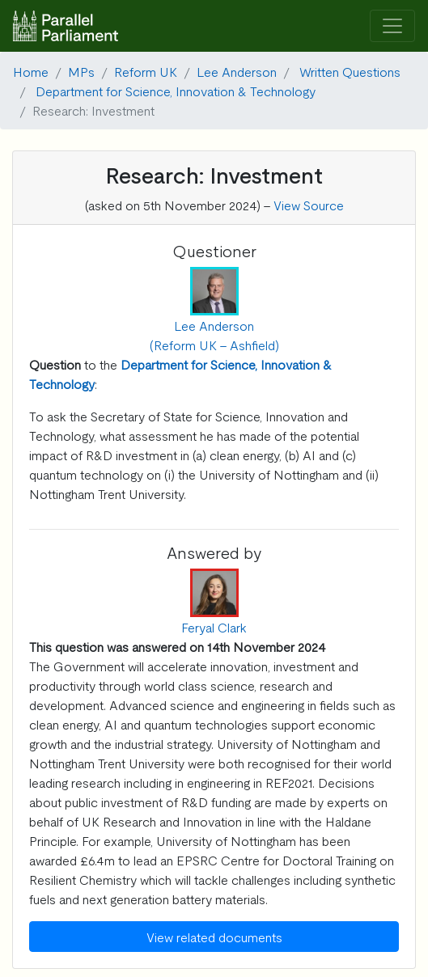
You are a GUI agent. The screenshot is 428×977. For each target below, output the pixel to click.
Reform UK (145, 71)
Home (31, 71)
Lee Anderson (237, 71)
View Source (308, 205)
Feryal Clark (214, 627)
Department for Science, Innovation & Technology (176, 90)
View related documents (214, 936)
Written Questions (349, 71)
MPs (81, 71)
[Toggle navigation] (392, 26)
